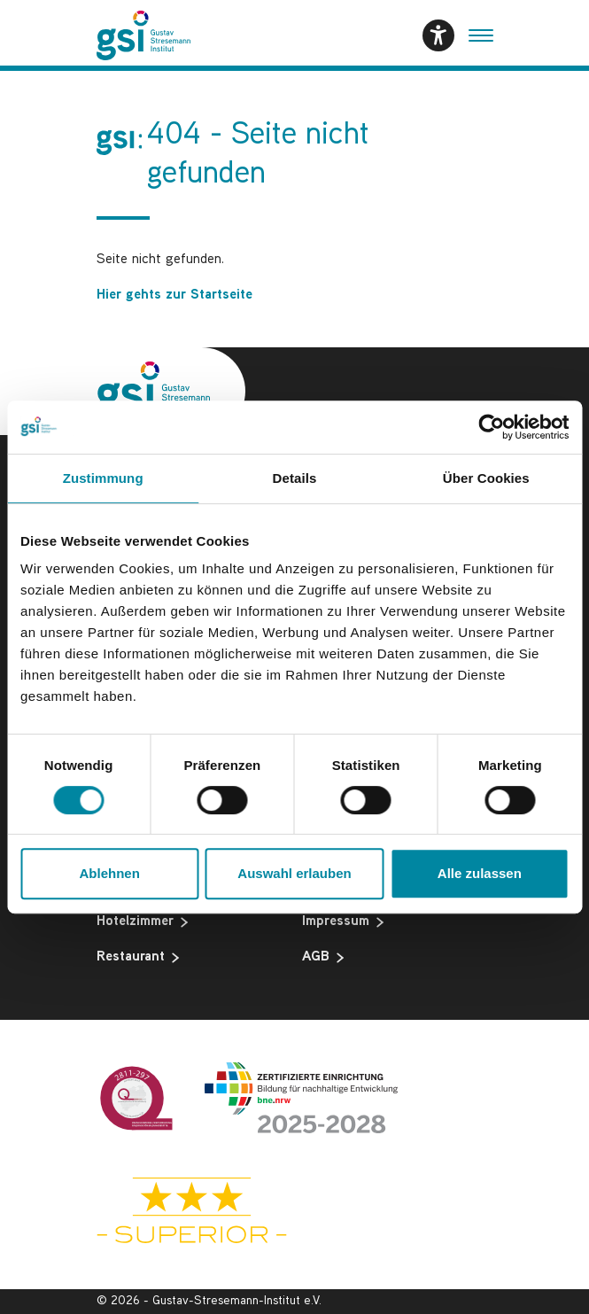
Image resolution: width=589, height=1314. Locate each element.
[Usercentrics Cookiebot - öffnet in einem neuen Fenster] (491, 427)
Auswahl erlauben (294, 873)
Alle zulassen (480, 873)
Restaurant (138, 958)
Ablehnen (110, 873)
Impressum (343, 922)
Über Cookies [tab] (486, 478)
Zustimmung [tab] (103, 478)
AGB (323, 958)
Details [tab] (295, 478)
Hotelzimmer (142, 922)
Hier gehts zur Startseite (174, 295)
